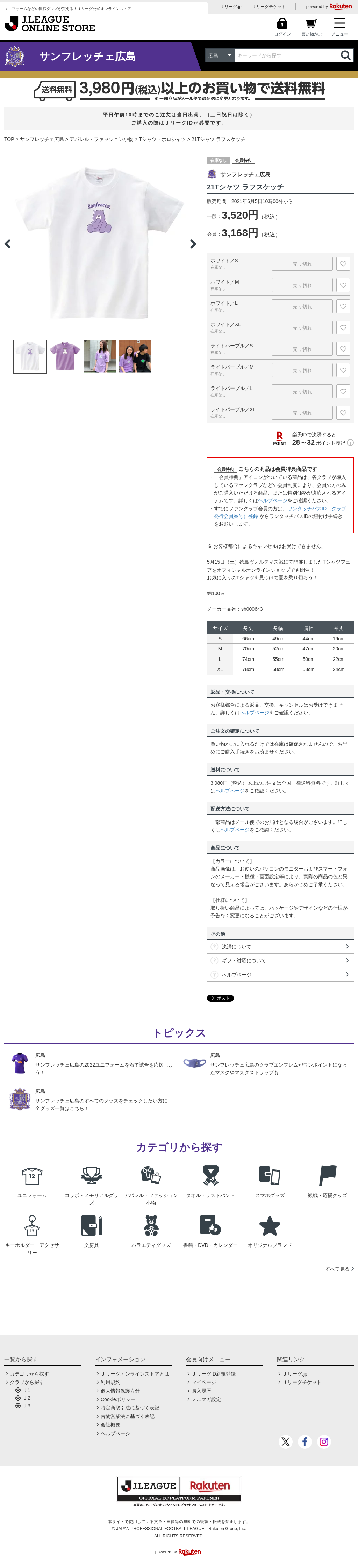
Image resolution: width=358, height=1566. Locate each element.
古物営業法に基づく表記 (128, 1416)
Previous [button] (7, 244)
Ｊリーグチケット (269, 6)
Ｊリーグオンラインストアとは (135, 1374)
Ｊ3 (26, 1405)
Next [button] (193, 244)
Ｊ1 (26, 1390)
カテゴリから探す (29, 1374)
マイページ (204, 1382)
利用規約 (110, 1382)
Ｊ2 (26, 1398)
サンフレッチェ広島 (42, 139)
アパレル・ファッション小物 (101, 139)
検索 (346, 55)
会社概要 (110, 1425)
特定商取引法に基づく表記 (130, 1407)
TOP (9, 139)
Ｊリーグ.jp (231, 6)
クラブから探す (27, 1382)
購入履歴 (201, 1391)
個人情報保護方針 (120, 1391)
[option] (100, 244)
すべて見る (337, 1269)
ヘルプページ (272, 500)
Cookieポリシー (118, 1399)
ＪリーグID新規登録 (214, 1374)
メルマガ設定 (206, 1399)
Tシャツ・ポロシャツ (162, 139)
